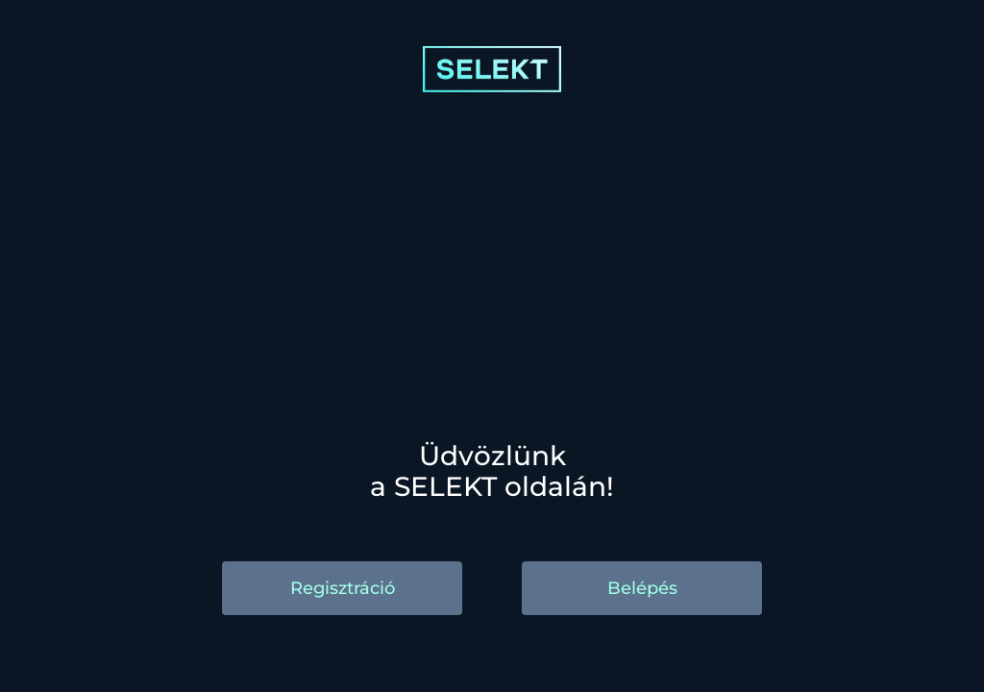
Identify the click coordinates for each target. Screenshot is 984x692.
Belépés (642, 588)
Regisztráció (342, 588)
